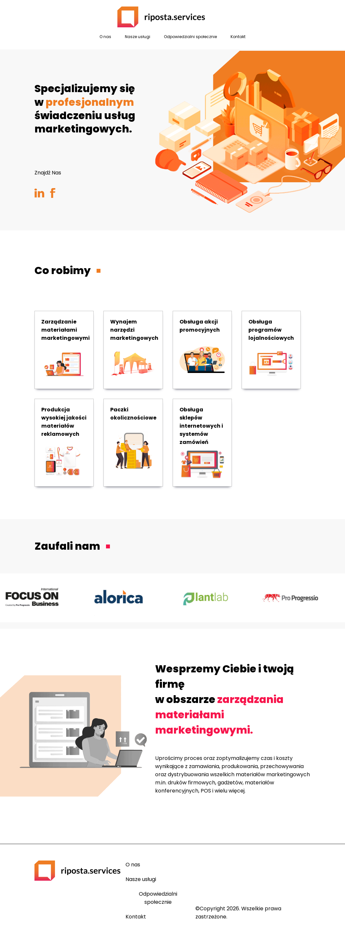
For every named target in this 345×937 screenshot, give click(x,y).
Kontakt (238, 36)
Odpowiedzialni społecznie (190, 36)
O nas (105, 36)
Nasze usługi (137, 36)
